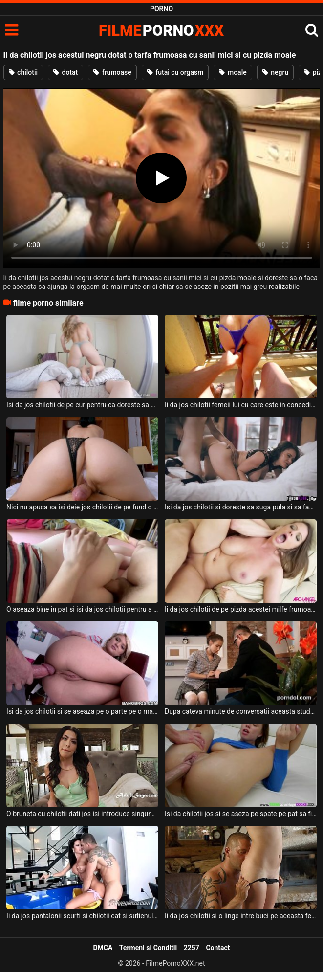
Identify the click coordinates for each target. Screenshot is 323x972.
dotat (65, 72)
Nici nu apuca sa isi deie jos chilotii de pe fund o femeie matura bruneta (82, 507)
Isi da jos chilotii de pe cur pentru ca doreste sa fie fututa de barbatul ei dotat (82, 405)
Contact (218, 947)
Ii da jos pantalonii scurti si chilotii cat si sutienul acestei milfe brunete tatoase (82, 916)
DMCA (102, 947)
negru (275, 72)
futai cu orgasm (175, 72)
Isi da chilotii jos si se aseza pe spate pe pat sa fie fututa (241, 813)
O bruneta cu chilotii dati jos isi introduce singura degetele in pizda (82, 813)
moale (232, 72)
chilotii (23, 72)
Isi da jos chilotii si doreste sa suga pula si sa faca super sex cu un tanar (241, 507)
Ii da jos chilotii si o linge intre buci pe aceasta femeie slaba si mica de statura (241, 916)
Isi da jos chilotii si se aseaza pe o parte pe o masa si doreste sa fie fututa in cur (82, 711)
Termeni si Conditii (148, 947)
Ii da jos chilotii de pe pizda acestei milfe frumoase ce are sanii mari (241, 609)
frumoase (112, 72)
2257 (191, 947)
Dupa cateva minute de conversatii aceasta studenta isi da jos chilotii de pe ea (241, 711)
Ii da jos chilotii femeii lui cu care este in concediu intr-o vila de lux (241, 405)
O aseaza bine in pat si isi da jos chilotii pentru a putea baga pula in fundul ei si (82, 609)
